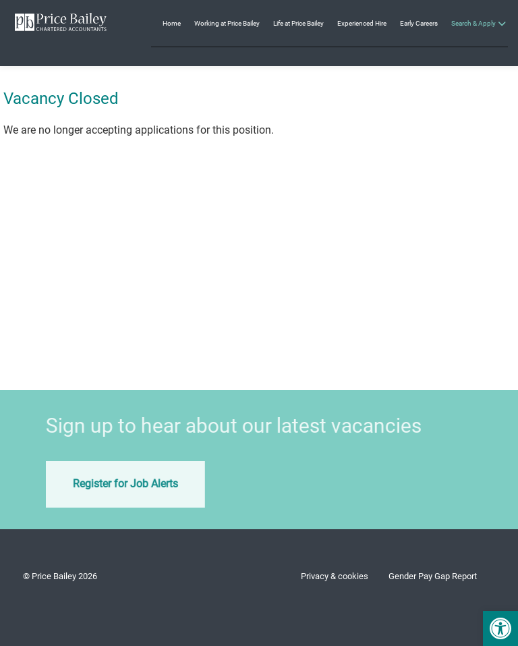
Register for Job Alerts (112, 483)
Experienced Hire (361, 23)
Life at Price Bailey (298, 23)
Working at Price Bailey (227, 23)
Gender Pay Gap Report (432, 576)
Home (172, 23)
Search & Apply (473, 23)
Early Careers (419, 23)
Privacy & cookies (334, 576)
